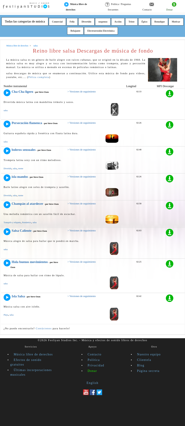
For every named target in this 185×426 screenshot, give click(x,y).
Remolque (159, 21)
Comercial (57, 21)
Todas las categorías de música (25, 21)
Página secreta (148, 371)
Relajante (75, 31)
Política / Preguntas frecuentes (118, 6)
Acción (117, 21)
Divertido (86, 21)
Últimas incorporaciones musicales (31, 372)
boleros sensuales (24, 150)
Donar (171, 6)
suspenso (102, 21)
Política (94, 360)
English (92, 383)
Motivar (176, 21)
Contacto (148, 6)
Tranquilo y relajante (12, 222)
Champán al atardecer (27, 203)
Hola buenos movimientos (30, 262)
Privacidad (96, 365)
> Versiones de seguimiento (81, 91)
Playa (6, 315)
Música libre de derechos (75, 6)
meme (20, 168)
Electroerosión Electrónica (101, 31)
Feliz (72, 21)
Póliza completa (38, 77)
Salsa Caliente (22, 230)
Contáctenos (44, 328)
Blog (140, 365)
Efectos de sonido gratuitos (25, 362)
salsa (6, 110)
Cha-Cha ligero (22, 91)
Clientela (144, 360)
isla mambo (20, 176)
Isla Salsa (18, 296)
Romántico (26, 222)
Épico (144, 21)
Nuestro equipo (149, 354)
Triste (131, 21)
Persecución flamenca (27, 123)
